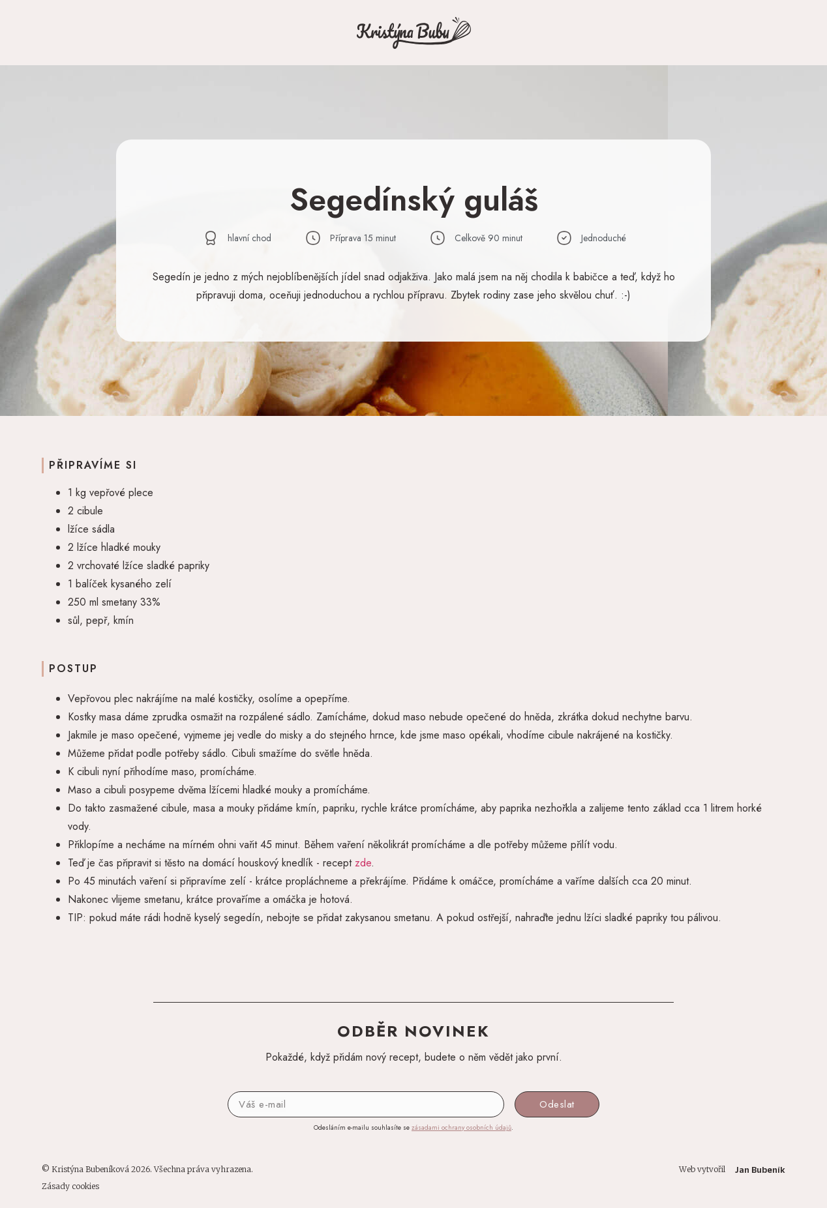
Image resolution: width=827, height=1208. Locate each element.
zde (363, 862)
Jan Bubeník (760, 1169)
